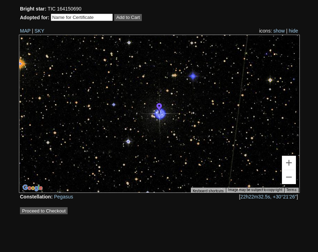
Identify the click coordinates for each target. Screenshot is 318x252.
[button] (159, 108)
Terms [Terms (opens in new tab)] (291, 190)
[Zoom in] (289, 163)
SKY (39, 31)
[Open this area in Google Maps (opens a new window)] (32, 187)
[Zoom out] (289, 177)
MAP (25, 31)
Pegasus (63, 197)
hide (293, 31)
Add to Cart (128, 17)
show (279, 31)
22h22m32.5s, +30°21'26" (268, 197)
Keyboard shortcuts (208, 191)
